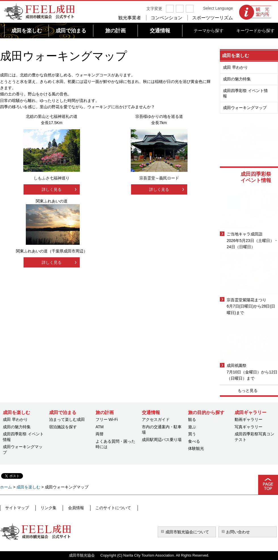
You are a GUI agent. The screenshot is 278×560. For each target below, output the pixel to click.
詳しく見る (52, 189)
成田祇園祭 (237, 365)
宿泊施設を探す (63, 427)
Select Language (218, 8)
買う (192, 434)
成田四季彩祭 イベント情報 (245, 93)
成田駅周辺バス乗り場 (162, 439)
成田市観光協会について (187, 532)
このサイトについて (106, 507)
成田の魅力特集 (237, 79)
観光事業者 (129, 17)
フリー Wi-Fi (107, 419)
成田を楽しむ (235, 55)
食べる (194, 441)
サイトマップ (17, 507)
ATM (100, 427)
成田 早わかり (235, 67)
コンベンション (166, 17)
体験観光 (196, 448)
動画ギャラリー (248, 419)
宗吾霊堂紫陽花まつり (246, 300)
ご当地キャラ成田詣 (244, 234)
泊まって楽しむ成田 (67, 419)
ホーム (6, 487)
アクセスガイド (156, 419)
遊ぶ (192, 427)
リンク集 (46, 507)
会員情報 (71, 507)
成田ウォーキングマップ (245, 107)
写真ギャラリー (248, 427)
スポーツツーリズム (212, 17)
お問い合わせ (238, 532)
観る (192, 419)
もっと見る (248, 390)
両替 (100, 434)
